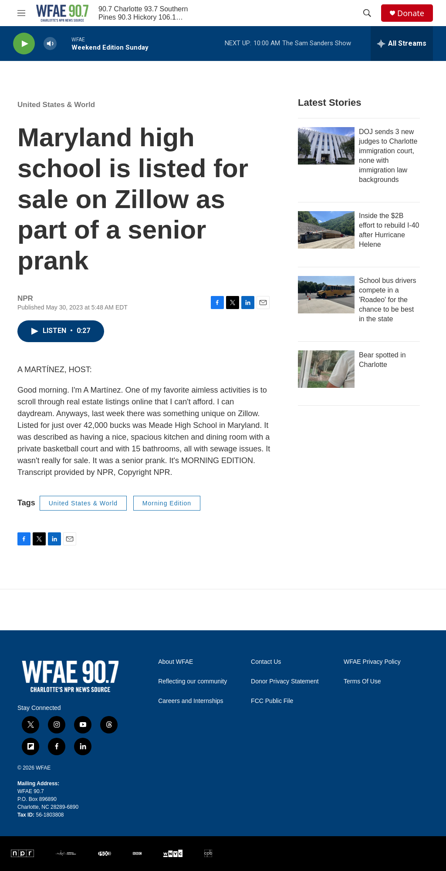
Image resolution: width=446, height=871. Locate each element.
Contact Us (266, 662)
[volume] (50, 44)
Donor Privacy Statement (285, 681)
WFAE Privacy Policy (372, 662)
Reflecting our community (192, 681)
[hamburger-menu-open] (21, 13)
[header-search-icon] (367, 13)
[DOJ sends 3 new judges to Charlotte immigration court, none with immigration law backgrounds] (326, 146)
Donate (410, 13)
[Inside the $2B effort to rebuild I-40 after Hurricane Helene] (326, 230)
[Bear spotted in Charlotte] (326, 369)
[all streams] (402, 43)
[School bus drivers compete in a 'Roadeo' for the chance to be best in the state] (326, 294)
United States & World (56, 105)
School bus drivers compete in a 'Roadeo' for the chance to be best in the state (387, 300)
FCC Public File (272, 701)
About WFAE (175, 662)
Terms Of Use (362, 681)
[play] (24, 44)
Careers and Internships (190, 701)
